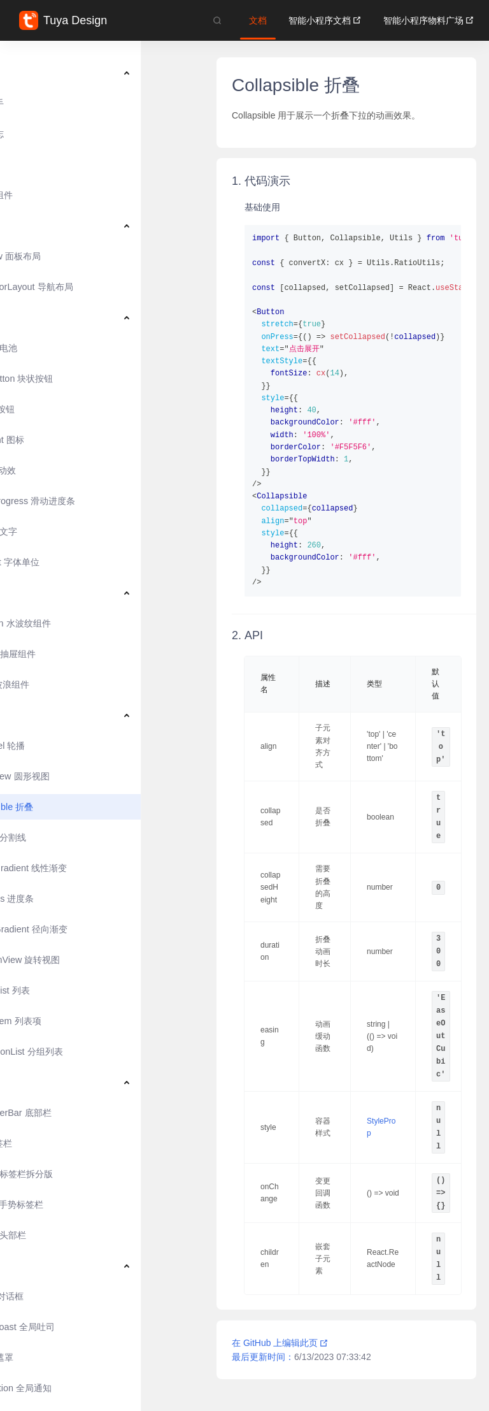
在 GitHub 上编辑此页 (280, 1343)
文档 (258, 20)
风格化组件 (53, 195)
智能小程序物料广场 (428, 20)
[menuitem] (102, 72)
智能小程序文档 (325, 20)
